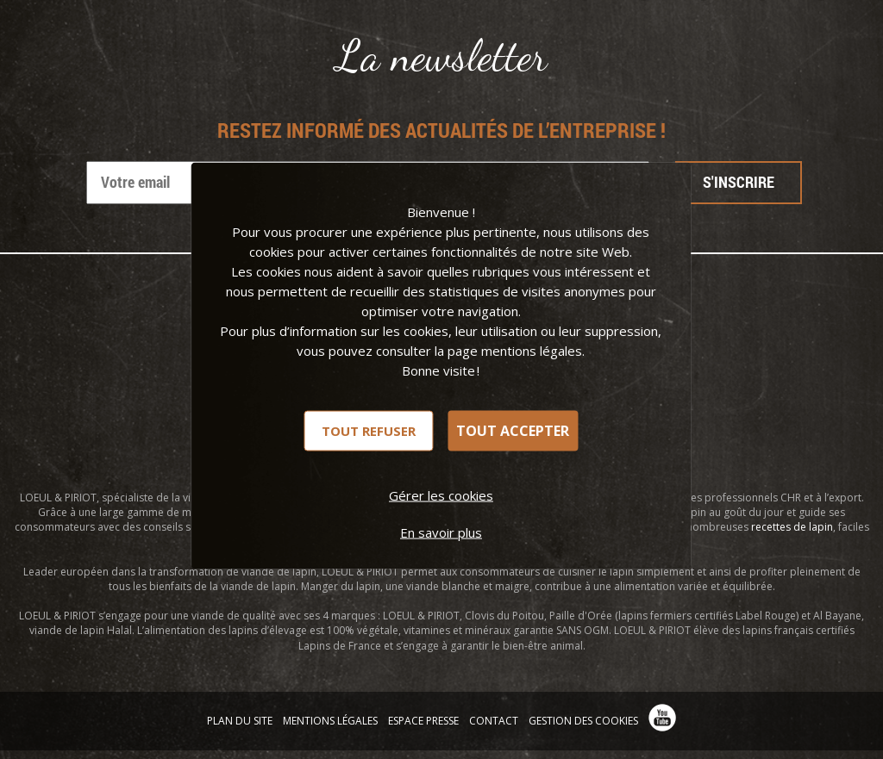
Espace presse (423, 720)
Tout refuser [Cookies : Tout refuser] (369, 430)
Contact (493, 720)
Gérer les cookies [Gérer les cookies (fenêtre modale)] (441, 494)
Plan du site (239, 720)
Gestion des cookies (583, 720)
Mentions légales (330, 720)
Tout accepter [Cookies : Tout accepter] (512, 430)
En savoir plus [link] (441, 531)
